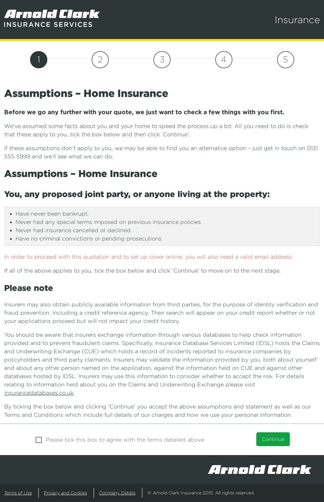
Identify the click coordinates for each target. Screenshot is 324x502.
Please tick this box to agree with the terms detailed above (125, 440)
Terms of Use (18, 493)
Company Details (117, 493)
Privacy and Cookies (65, 493)
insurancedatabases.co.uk (39, 393)
